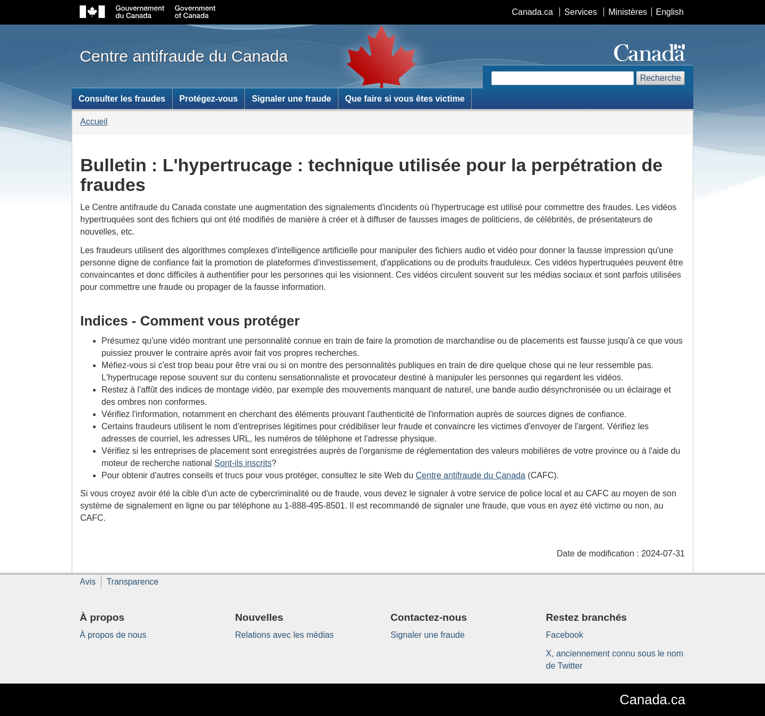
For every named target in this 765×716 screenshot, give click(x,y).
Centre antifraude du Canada (470, 475)
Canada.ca (532, 11)
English (670, 11)
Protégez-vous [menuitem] (208, 98)
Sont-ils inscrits (243, 463)
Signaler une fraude (427, 634)
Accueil (94, 121)
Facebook (564, 634)
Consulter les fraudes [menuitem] (122, 98)
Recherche (660, 77)
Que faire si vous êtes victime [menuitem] (405, 98)
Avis (88, 581)
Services (580, 11)
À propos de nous (113, 634)
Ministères (627, 11)
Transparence (132, 581)
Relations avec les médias (284, 634)
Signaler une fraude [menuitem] (291, 98)
